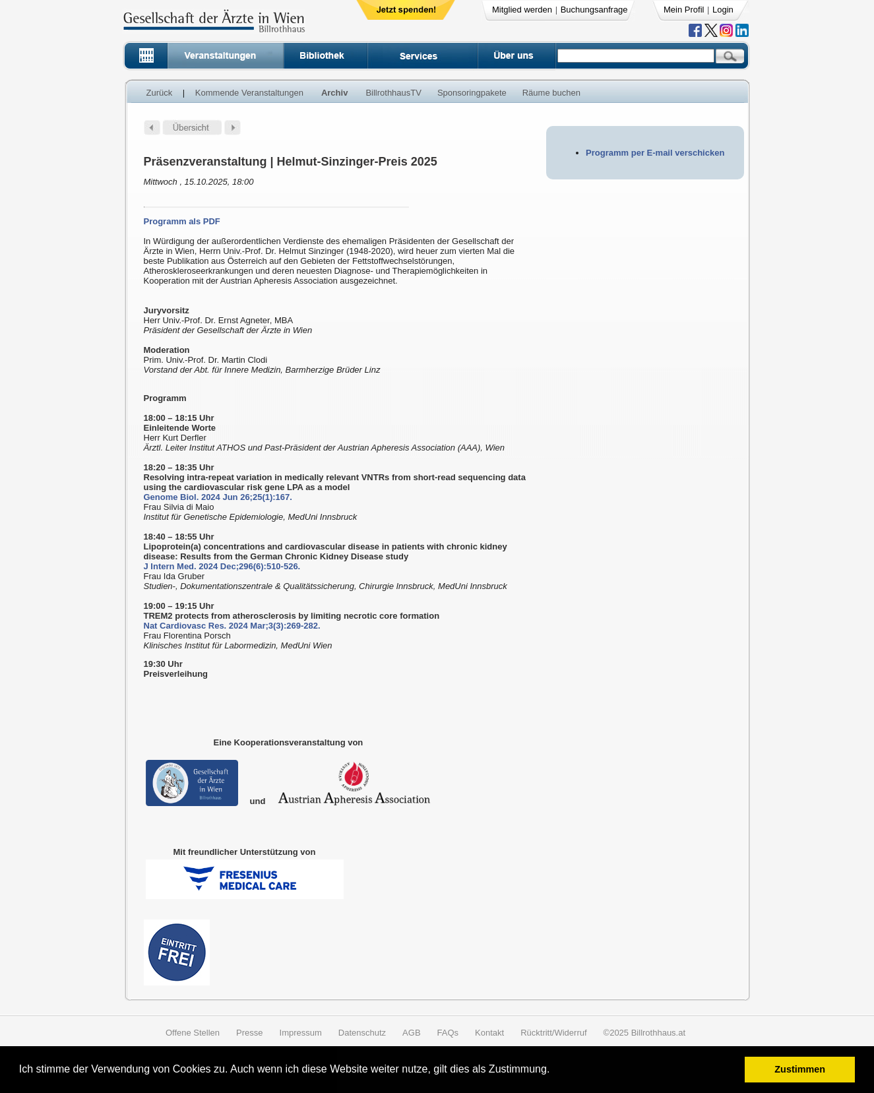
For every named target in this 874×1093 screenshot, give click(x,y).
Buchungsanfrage (594, 10)
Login (723, 10)
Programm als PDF (182, 221)
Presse (249, 1033)
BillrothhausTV (393, 93)
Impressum (301, 1033)
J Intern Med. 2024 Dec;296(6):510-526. (222, 566)
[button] (554, 1071)
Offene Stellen (193, 1033)
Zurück (159, 93)
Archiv (334, 93)
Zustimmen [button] (799, 1069)
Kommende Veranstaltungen (249, 93)
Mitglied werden (522, 10)
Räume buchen (551, 93)
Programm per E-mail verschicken (655, 153)
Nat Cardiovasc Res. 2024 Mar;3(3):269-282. (232, 626)
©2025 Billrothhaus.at (645, 1033)
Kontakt (489, 1033)
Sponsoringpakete (472, 93)
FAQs (448, 1033)
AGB (411, 1033)
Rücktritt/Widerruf (553, 1033)
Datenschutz (362, 1033)
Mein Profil (684, 10)
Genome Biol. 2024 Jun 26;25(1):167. (218, 497)
